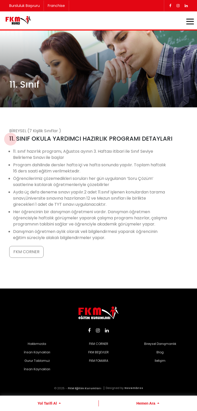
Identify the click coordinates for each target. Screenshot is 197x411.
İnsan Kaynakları (37, 352)
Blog (160, 352)
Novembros (133, 388)
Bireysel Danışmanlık (160, 344)
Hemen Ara (146, 403)
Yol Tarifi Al (47, 403)
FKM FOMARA (98, 360)
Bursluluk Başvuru (24, 5)
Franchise (56, 5)
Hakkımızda (37, 344)
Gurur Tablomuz (37, 360)
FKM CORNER (26, 252)
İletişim (160, 360)
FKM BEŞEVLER (98, 352)
